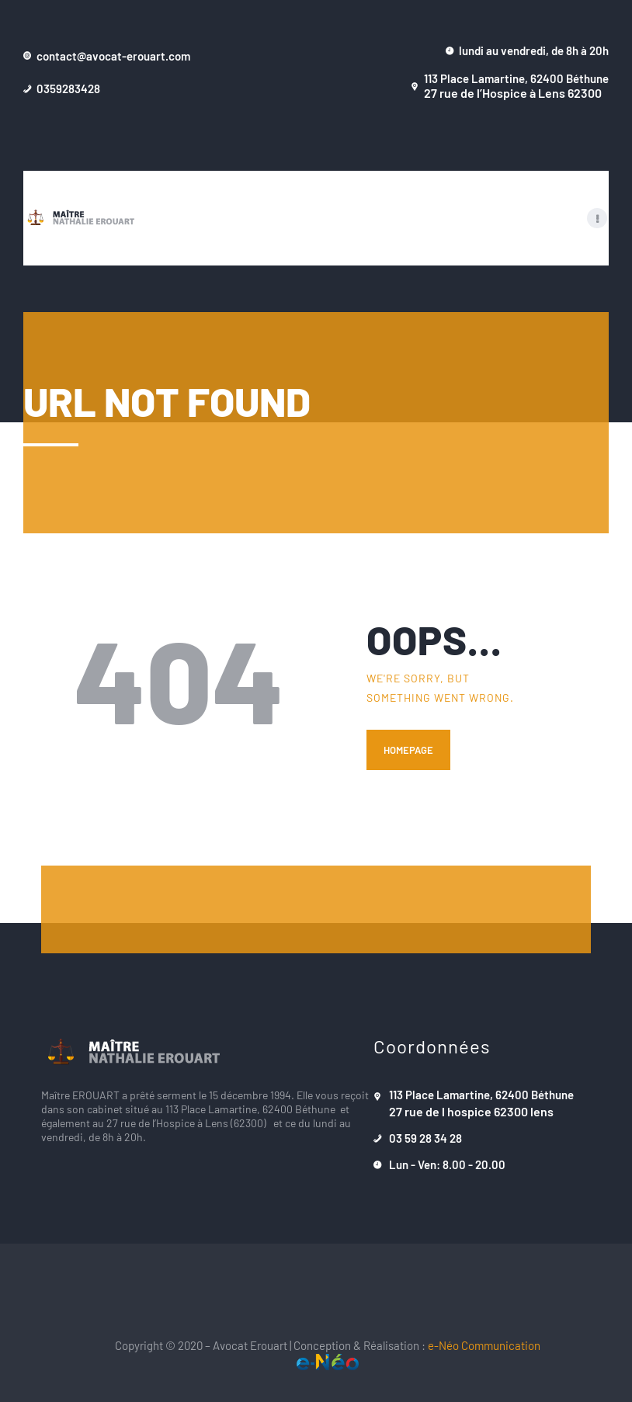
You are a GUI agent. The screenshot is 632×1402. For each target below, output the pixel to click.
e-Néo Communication (484, 1345)
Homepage (408, 750)
